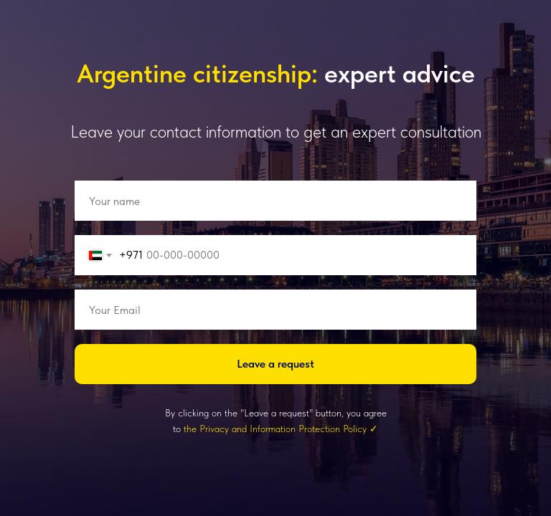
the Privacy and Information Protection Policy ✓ (281, 428)
